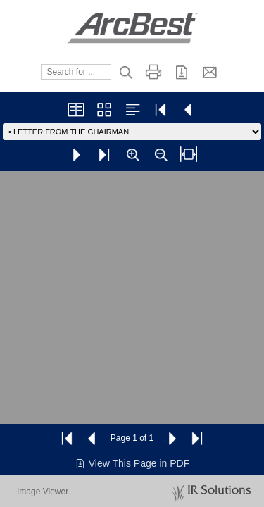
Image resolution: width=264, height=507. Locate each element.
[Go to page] (132, 131)
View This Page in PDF (132, 463)
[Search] (76, 72)
